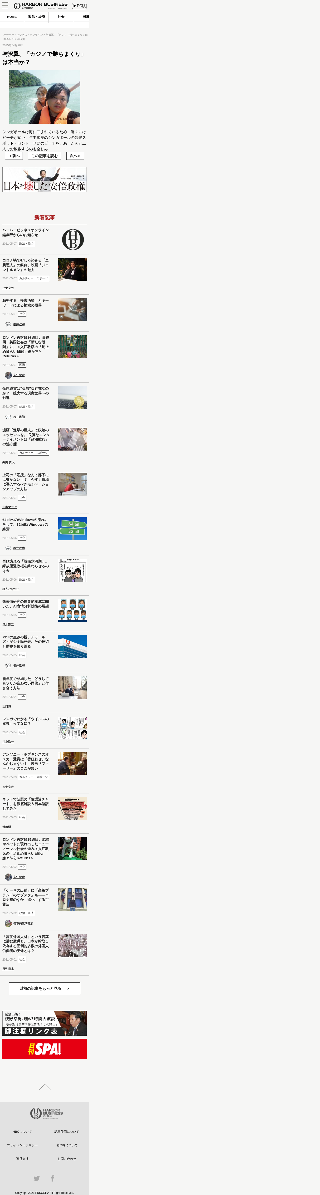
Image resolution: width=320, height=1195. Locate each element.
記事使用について (66, 1131)
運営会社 (22, 1159)
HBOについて (22, 1131)
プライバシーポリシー (22, 1145)
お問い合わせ (67, 1159)
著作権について (67, 1145)
